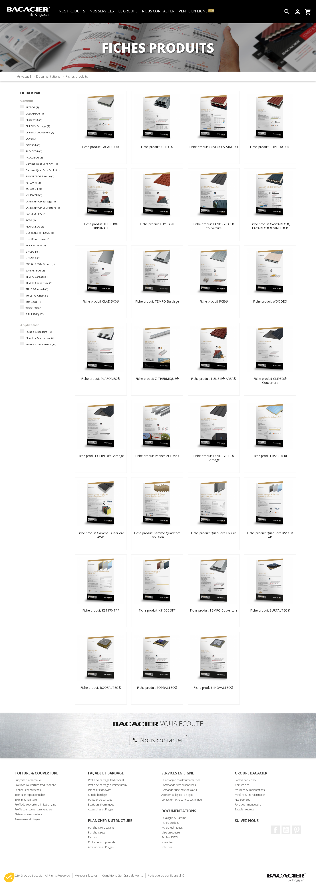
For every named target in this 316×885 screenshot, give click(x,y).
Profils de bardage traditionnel (106, 780)
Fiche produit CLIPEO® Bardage (101, 456)
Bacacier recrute (244, 809)
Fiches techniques (172, 828)
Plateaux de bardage (100, 800)
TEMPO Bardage (37, 276)
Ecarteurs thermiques (101, 804)
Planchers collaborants (101, 828)
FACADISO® (34, 157)
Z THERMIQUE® (36, 314)
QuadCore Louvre (38, 239)
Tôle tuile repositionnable (30, 795)
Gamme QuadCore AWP (42, 163)
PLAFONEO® (35, 226)
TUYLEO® (33, 301)
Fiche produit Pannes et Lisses (157, 456)
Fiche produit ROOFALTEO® (100, 687)
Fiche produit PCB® (213, 301)
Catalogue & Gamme (173, 818)
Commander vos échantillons (178, 785)
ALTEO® (32, 107)
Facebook (275, 830)
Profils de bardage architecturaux (107, 785)
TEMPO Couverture (39, 283)
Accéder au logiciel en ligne (177, 795)
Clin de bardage (97, 795)
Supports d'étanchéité (28, 780)
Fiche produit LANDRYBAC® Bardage (213, 458)
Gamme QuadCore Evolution (44, 170)
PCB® (31, 220)
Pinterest (296, 830)
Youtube (286, 830)
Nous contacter (158, 740)
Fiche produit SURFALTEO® (270, 610)
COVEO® (32, 138)
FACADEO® (34, 151)
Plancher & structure (40, 338)
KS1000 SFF (34, 188)
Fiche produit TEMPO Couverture (214, 610)
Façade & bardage (39, 331)
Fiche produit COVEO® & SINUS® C (213, 149)
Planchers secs (96, 832)
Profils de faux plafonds (101, 842)
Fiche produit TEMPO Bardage (157, 301)
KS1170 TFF (34, 195)
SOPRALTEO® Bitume (40, 264)
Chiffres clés (242, 785)
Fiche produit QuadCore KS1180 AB (270, 535)
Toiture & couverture (41, 344)
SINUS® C (33, 257)
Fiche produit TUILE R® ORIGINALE (101, 226)
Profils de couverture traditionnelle (35, 785)
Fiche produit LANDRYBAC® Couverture (213, 226)
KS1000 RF (33, 182)
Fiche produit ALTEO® (157, 147)
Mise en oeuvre (170, 832)
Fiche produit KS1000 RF (270, 456)
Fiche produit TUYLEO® (157, 224)
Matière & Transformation (250, 795)
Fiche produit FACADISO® (100, 147)
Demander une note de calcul (179, 790)
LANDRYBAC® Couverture (43, 207)
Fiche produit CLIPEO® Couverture (270, 380)
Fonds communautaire (248, 804)
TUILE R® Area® (37, 289)
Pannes (92, 837)
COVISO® (33, 145)
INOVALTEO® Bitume (40, 176)
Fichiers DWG (169, 837)
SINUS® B (33, 251)
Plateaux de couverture (28, 814)
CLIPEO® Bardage (38, 126)
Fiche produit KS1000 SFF (157, 610)
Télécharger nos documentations (180, 780)
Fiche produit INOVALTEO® (213, 687)
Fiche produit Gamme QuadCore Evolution (157, 535)
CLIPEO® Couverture (40, 132)
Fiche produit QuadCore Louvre (213, 533)
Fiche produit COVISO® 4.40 (270, 147)
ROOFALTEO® (36, 245)
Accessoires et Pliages (27, 819)
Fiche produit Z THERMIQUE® (157, 378)
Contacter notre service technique (181, 800)
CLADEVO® (34, 120)
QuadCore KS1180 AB (40, 232)
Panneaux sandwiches (28, 790)
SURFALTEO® (35, 270)
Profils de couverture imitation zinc (35, 804)
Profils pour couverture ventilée (33, 809)
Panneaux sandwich (99, 790)
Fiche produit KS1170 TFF (100, 610)
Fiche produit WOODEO (270, 301)
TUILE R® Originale (38, 295)
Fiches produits (170, 823)
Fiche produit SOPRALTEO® (157, 687)
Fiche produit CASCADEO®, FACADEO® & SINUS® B (270, 226)
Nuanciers (167, 842)
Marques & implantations (250, 790)
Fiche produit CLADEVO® (101, 301)
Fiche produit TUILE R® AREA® (213, 378)
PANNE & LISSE (36, 214)
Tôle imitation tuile (26, 800)
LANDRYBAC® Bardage (41, 201)
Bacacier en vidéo (245, 780)
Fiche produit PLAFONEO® (100, 378)
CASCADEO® (35, 113)
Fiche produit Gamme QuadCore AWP (100, 535)
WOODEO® (34, 308)
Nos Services (242, 800)
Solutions (166, 847)
